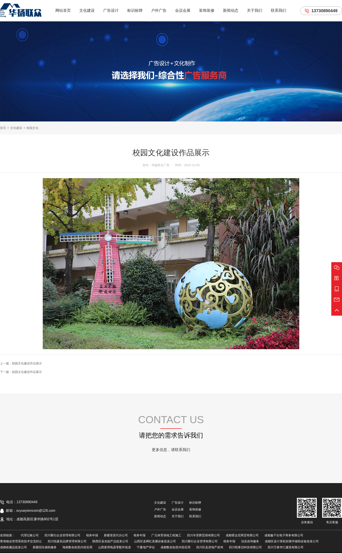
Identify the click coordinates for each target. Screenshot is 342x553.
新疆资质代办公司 (116, 535)
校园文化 (32, 128)
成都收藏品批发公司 (13, 547)
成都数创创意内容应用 (175, 547)
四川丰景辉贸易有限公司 (203, 535)
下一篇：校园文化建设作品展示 (21, 372)
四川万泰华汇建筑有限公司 (286, 547)
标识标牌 (135, 10)
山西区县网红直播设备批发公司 (155, 541)
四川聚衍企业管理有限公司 (62, 535)
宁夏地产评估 (146, 547)
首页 (3, 128)
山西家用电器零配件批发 (114, 547)
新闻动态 (230, 10)
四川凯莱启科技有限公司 (245, 547)
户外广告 (159, 10)
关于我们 (254, 10)
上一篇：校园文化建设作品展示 (21, 363)
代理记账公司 (30, 535)
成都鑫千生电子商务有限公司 (283, 535)
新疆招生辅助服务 (45, 547)
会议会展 (182, 10)
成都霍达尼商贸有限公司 (242, 535)
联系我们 (278, 10)
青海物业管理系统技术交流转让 (21, 541)
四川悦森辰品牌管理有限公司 (67, 541)
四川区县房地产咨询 (209, 547)
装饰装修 (206, 10)
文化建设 (87, 10)
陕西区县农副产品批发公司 (110, 541)
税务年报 (92, 535)
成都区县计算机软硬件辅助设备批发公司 (292, 541)
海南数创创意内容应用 (77, 547)
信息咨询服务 (250, 541)
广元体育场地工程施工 (166, 535)
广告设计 (111, 10)
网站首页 (63, 10)
